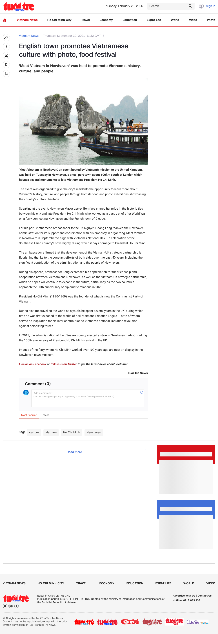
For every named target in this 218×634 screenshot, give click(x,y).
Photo (211, 20)
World (175, 20)
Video (193, 20)
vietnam (51, 432)
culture (34, 432)
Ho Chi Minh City (59, 20)
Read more (74, 452)
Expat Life (154, 20)
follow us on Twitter (64, 364)
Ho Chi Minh (71, 432)
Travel (85, 20)
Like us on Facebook (32, 364)
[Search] (171, 6)
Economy (106, 20)
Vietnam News (27, 20)
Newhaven (94, 432)
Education (130, 20)
